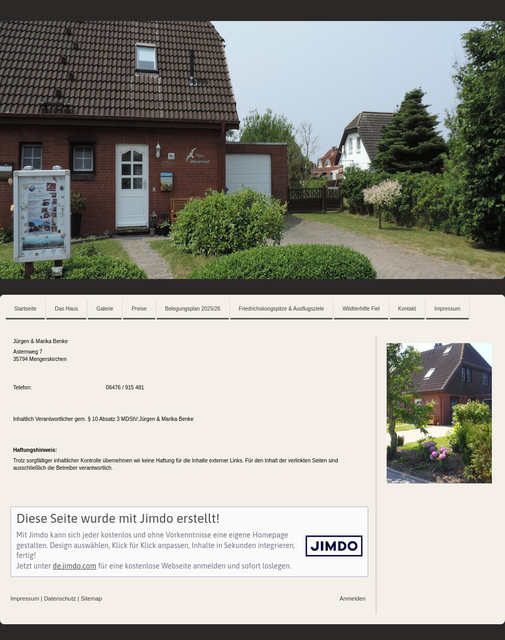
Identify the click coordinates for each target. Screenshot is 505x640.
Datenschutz (60, 598)
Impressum (25, 598)
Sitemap (91, 598)
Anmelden (352, 598)
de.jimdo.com (74, 566)
